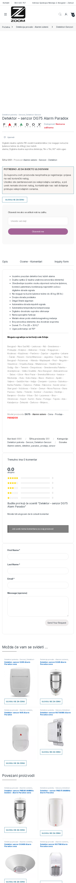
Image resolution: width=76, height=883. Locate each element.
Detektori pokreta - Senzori (13, 115)
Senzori (42, 160)
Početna (6, 27)
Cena (50, 414)
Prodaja (58, 414)
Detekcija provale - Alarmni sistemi (32, 27)
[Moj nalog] (66, 14)
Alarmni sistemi (30, 160)
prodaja (44, 445)
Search (60, 14)
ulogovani (22, 514)
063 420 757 (20, 3)
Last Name (13, 564)
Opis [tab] (5, 261)
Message (17, 593)
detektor (26, 445)
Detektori (52, 160)
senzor (52, 445)
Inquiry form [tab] (61, 261)
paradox (35, 445)
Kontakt (5, 3)
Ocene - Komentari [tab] (31, 261)
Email (11, 578)
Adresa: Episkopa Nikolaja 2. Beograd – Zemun (53, 3)
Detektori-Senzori (64, 27)
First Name (13, 550)
